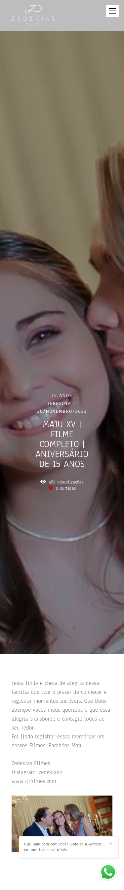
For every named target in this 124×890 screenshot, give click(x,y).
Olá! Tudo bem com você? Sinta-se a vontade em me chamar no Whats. (63, 846)
